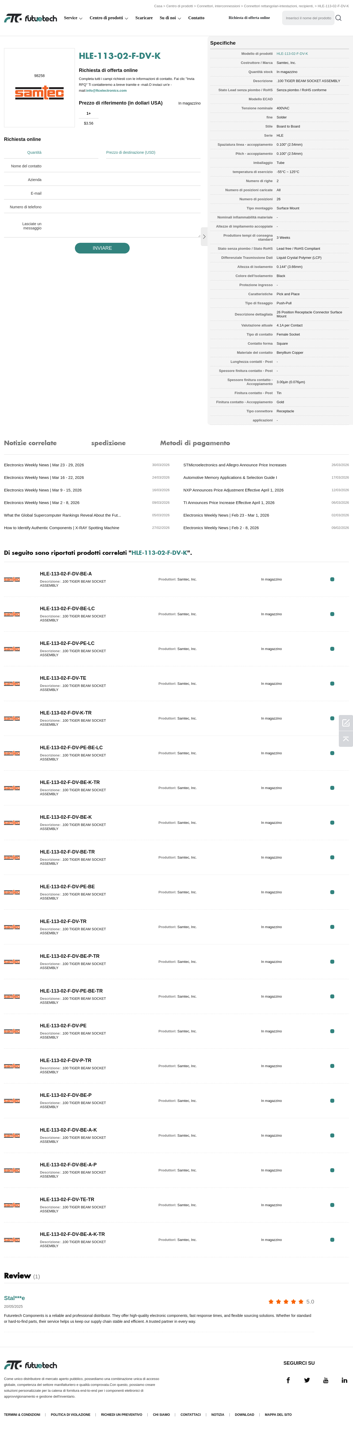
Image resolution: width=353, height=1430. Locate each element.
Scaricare (144, 18)
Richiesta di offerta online (249, 18)
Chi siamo (161, 1415)
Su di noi (168, 18)
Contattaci (191, 1415)
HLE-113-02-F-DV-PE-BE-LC (71, 747)
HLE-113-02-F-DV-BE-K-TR (70, 782)
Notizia (218, 1415)
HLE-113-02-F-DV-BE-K (66, 817)
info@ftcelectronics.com (106, 91)
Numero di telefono (25, 207)
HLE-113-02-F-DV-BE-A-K (68, 1130)
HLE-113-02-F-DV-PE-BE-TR (71, 991)
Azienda (34, 180)
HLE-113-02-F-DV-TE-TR (67, 1199)
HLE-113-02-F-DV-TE (63, 678)
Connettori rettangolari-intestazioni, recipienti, (279, 6)
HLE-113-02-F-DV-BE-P (66, 1095)
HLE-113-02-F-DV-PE (63, 1025)
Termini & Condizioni (22, 1415)
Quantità (34, 152)
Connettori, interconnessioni (218, 6)
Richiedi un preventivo (121, 1415)
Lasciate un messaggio (31, 226)
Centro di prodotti (179, 6)
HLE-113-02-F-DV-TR (63, 921)
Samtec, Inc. (286, 63)
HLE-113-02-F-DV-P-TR (65, 1060)
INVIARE (102, 248)
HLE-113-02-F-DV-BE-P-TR (70, 956)
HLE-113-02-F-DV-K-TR (66, 713)
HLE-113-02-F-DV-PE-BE (67, 886)
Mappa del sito (278, 1415)
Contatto (196, 18)
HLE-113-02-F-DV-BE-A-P (68, 1164)
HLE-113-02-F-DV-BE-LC (67, 608)
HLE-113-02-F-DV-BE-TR (67, 852)
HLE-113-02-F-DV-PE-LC (67, 643)
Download (244, 1415)
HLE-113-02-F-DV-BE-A (66, 573)
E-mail (36, 193)
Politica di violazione (70, 1415)
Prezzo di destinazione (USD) (130, 152)
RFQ (332, 579)
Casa (158, 6)
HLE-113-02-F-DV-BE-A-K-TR (72, 1234)
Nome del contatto (26, 166)
